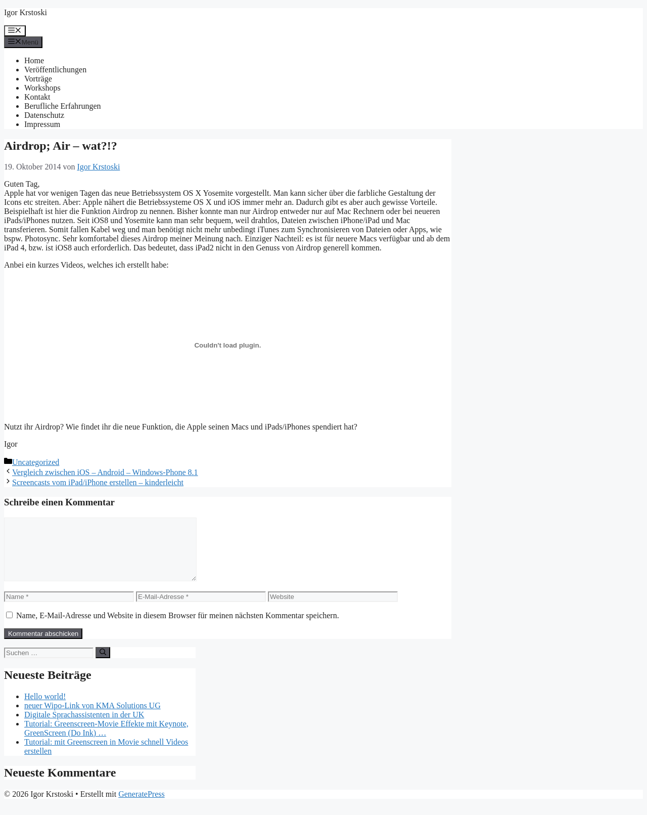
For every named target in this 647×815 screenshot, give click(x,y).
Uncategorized (35, 462)
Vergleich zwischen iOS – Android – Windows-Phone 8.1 (105, 472)
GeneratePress (141, 806)
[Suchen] (103, 664)
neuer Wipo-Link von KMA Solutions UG (92, 717)
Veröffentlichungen (55, 69)
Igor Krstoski (25, 12)
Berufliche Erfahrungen (62, 106)
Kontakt (37, 97)
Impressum (42, 124)
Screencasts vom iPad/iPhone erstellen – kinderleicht (97, 482)
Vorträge (38, 78)
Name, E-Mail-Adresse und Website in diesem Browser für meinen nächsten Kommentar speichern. (177, 627)
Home (34, 60)
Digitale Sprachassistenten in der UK (84, 726)
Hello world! (45, 708)
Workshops (42, 87)
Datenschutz (44, 115)
